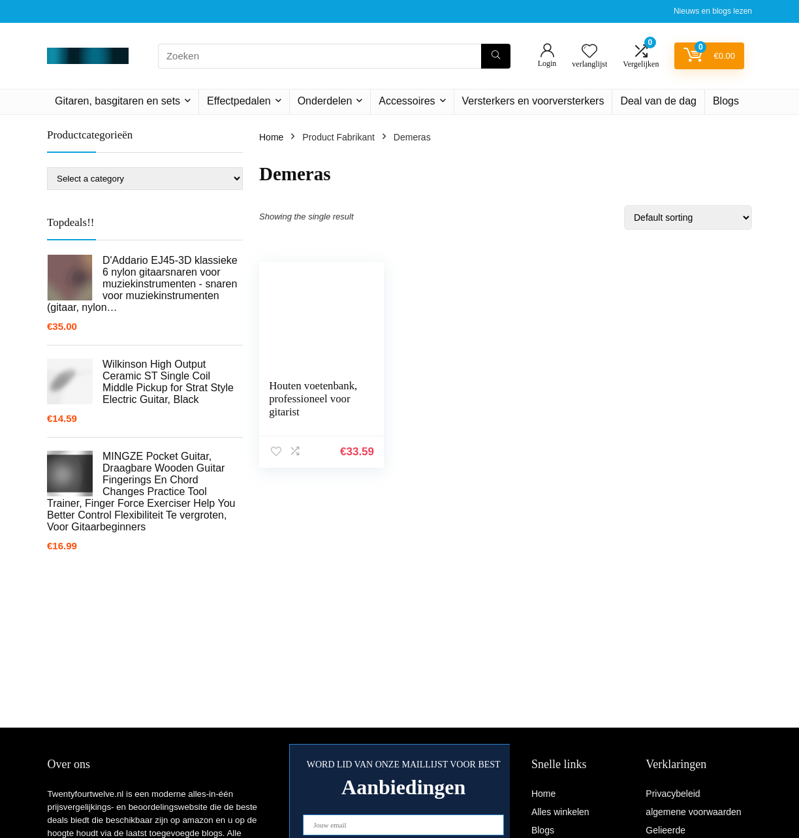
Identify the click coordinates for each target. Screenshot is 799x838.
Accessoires (407, 100)
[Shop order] (688, 217)
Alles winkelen (560, 812)
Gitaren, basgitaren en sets (117, 100)
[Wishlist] (589, 52)
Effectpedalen (239, 100)
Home (271, 137)
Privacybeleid (673, 793)
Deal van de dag (658, 100)
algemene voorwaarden (693, 812)
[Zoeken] (495, 56)
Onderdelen (325, 100)
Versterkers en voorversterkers (533, 100)
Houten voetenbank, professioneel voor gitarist (309, 405)
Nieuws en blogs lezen (713, 11)
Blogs (726, 100)
